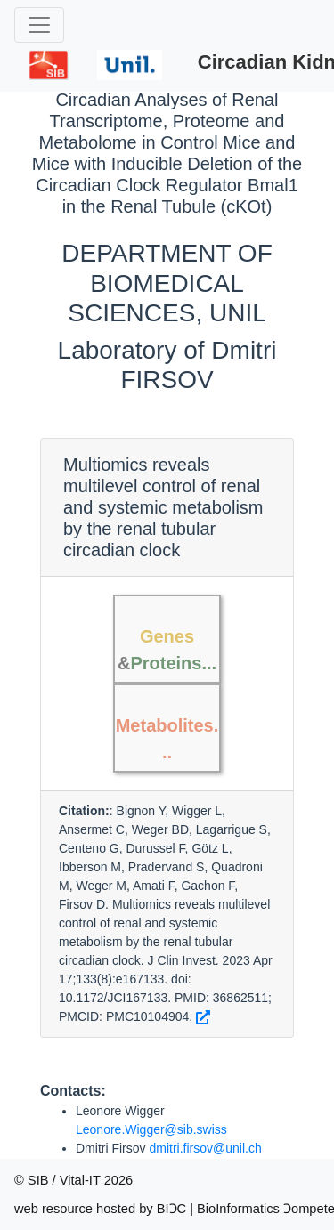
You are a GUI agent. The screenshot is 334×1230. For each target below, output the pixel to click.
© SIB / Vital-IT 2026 (73, 1180)
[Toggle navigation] (39, 25)
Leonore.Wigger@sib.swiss (151, 1129)
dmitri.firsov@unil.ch (205, 1148)
